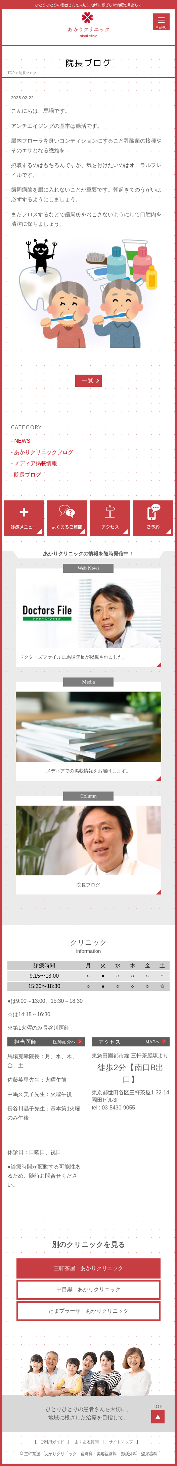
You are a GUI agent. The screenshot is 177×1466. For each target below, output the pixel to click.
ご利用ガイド (52, 1442)
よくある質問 (87, 1442)
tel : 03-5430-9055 (113, 1107)
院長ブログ (27, 73)
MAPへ (153, 1041)
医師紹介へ (64, 1041)
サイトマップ (121, 1442)
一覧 (87, 380)
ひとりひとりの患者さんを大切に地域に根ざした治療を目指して (88, 5)
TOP (10, 73)
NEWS (22, 441)
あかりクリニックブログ (43, 452)
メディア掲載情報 (35, 463)
